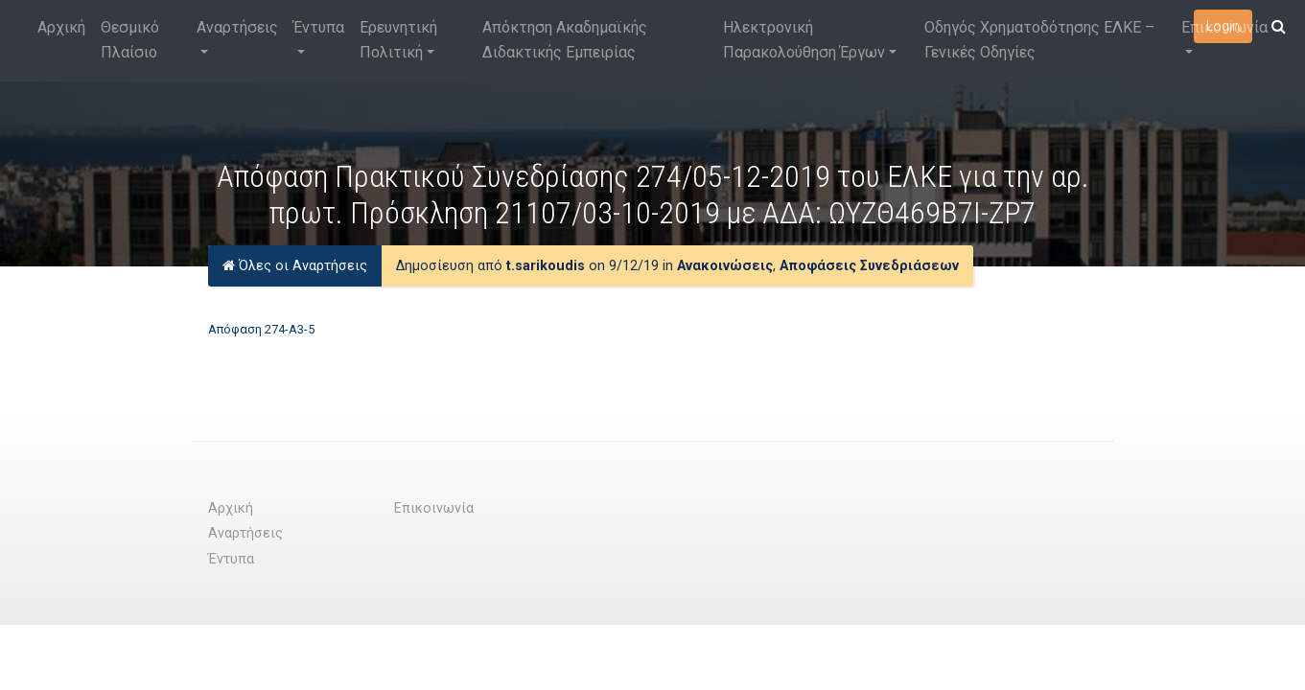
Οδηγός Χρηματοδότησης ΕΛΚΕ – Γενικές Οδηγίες (1039, 39)
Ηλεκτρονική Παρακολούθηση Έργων (804, 39)
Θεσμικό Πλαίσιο (130, 39)
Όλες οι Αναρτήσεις (294, 266)
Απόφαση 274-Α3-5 (261, 329)
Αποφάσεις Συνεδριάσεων (869, 266)
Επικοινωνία (1224, 27)
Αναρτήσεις (237, 27)
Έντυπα (318, 27)
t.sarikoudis (545, 266)
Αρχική (61, 27)
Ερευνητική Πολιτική (398, 39)
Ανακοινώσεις (725, 266)
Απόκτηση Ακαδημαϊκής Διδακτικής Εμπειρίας (564, 39)
